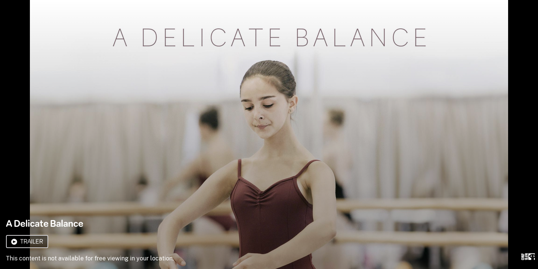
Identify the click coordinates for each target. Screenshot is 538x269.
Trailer (27, 241)
